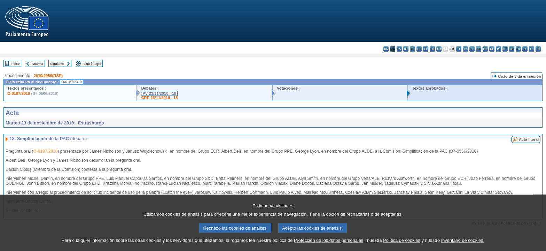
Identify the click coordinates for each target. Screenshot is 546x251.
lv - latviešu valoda (465, 49)
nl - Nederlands (491, 49)
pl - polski (498, 49)
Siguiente (57, 64)
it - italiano (458, 49)
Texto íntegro (91, 64)
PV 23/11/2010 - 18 (159, 93)
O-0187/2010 (18, 93)
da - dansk (405, 49)
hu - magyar (478, 49)
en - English (432, 49)
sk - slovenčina (518, 49)
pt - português (505, 49)
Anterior (38, 64)
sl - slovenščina (525, 49)
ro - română (511, 49)
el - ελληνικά (425, 49)
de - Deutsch (412, 49)
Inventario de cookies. (463, 245)
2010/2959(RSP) (48, 76)
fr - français (439, 49)
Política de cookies (401, 245)
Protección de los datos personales (328, 245)
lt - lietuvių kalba (472, 49)
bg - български (386, 49)
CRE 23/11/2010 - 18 (159, 98)
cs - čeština (399, 49)
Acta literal (529, 139)
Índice (15, 64)
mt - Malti (485, 49)
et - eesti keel (419, 49)
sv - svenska (538, 49)
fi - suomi (531, 49)
